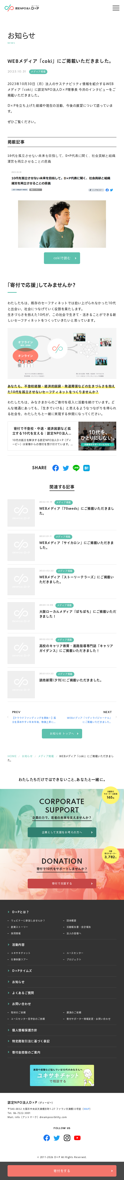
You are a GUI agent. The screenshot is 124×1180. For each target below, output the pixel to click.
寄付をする (62, 1171)
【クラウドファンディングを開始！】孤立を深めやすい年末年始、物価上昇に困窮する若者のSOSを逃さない (34, 720)
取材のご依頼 (18, 1012)
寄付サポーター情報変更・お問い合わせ (89, 1019)
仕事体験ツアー (19, 959)
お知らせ (18, 982)
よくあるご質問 (23, 993)
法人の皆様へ (74, 933)
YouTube (77, 1138)
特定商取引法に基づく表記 (31, 1041)
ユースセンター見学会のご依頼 (28, 1019)
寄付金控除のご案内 (26, 1052)
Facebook (46, 1138)
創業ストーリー (19, 927)
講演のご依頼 (74, 1012)
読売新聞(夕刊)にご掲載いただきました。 (71, 680)
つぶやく (66, 468)
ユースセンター (75, 953)
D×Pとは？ (20, 912)
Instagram (67, 1138)
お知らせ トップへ (62, 733)
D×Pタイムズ (22, 970)
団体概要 (71, 920)
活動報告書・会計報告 (79, 927)
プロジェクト (74, 959)
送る (76, 468)
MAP (86, 1109)
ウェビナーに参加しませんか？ (28, 920)
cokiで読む (62, 258)
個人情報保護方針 (24, 1030)
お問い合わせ (21, 1004)
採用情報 (16, 933)
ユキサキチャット (21, 953)
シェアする (55, 468)
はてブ (86, 468)
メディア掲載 (38, 71)
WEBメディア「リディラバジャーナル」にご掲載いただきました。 (89, 720)
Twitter (57, 1138)
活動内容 (18, 944)
